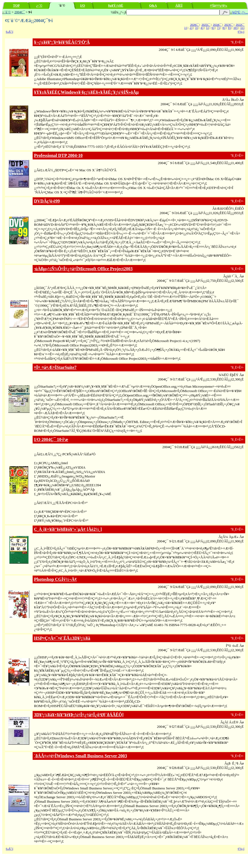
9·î (229, 27)
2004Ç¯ (19, 12)
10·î (235, 27)
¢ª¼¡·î (241, 31)
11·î (242, 27)
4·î (202, 27)
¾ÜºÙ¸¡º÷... (240, 12)
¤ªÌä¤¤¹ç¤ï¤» (218, 5)
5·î (207, 27)
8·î (224, 27)
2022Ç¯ (240, 24)
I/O (82, 5)
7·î (218, 27)
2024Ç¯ (217, 24)
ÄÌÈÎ (178, 5)
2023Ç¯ (228, 24)
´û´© (7, 12)
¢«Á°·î (9, 31)
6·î (213, 27)
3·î (196, 27)
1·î (185, 27)
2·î (191, 27)
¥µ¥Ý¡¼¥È (115, 5)
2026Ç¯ (194, 24)
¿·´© (39, 5)
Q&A (153, 5)
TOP (16, 5)
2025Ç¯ (206, 24)
